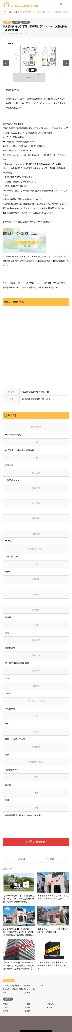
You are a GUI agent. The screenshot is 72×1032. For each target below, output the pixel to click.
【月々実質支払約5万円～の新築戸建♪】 (18, 984)
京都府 (5, 1003)
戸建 (7, 22)
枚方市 (27, 991)
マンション (41, 984)
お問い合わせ (36, 840)
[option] (36, 63)
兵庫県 (27, 1003)
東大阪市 (25, 22)
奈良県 (27, 1006)
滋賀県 (27, 1009)
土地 (33, 988)
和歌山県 (50, 1003)
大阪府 (16, 22)
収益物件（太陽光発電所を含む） (16, 988)
